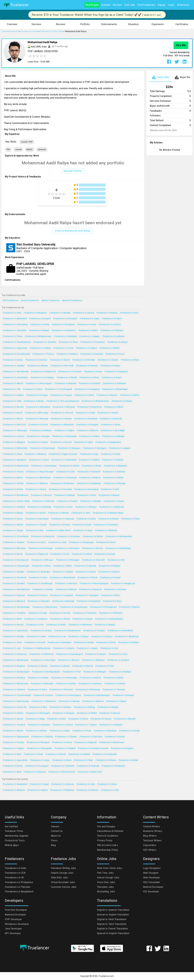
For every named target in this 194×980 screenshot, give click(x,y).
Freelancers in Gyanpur (109, 572)
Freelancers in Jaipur (89, 318)
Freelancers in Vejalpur (13, 748)
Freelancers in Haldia (55, 624)
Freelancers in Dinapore (13, 666)
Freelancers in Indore (111, 318)
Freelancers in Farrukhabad (15, 536)
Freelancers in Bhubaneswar (38, 336)
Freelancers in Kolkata (107, 313)
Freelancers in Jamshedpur (15, 377)
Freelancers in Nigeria (37, 790)
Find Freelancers (146, 5)
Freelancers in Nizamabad (86, 489)
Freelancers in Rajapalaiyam (15, 736)
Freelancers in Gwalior (108, 360)
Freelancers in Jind (11, 648)
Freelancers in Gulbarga (113, 436)
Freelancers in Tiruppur (61, 395)
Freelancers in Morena (82, 666)
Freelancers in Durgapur (87, 424)
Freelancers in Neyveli (129, 607)
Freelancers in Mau (34, 530)
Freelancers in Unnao (105, 642)
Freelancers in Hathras (36, 730)
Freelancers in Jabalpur (13, 365)
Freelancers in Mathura (90, 477)
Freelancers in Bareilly (13, 407)
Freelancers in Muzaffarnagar (39, 471)
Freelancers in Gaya (89, 454)
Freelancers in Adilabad (79, 754)
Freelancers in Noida (39, 324)
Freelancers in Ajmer (110, 424)
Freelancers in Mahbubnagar (97, 695)
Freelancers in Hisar (87, 495)
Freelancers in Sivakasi (13, 542)
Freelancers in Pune (129, 313)
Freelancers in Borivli (12, 412)
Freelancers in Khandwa (38, 601)
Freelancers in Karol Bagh (112, 430)
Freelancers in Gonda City (14, 707)
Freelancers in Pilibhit (86, 713)
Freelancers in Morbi (62, 760)
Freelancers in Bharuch (68, 660)
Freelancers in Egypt (39, 784)
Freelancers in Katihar (43, 589)
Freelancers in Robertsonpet (16, 701)
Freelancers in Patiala (113, 477)
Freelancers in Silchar (37, 666)
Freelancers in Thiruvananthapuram (62, 401)
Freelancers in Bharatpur (14, 548)
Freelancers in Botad (128, 760)
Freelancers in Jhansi (38, 460)
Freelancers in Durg (130, 519)
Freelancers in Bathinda (106, 530)
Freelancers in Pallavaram (41, 654)
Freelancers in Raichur (92, 548)
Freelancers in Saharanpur (64, 436)
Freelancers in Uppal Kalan (15, 760)
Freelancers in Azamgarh (36, 766)
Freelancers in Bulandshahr (62, 577)
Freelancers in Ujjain (83, 442)
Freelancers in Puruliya (13, 742)
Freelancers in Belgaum (35, 454)
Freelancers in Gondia (129, 730)
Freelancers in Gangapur (122, 748)
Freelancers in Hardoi (114, 736)
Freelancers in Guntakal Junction (93, 748)
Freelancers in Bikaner (38, 365)
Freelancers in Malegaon (69, 448)
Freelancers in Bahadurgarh (15, 660)
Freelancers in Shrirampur (67, 548)
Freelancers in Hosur (105, 542)
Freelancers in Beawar (110, 713)
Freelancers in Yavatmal (14, 725)
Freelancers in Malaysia (13, 790)
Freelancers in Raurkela (110, 418)
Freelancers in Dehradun (84, 360)
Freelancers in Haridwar (115, 589)
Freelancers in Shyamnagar (42, 448)
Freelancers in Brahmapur (62, 483)
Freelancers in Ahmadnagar (43, 465)
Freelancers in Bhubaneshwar (95, 401)
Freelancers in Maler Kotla (89, 772)
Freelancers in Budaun (128, 642)
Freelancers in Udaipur (86, 348)
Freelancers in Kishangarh (38, 713)
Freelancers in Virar (71, 671)
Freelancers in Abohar (13, 719)
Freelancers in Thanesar (114, 689)
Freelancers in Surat (87, 324)
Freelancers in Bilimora (87, 430)
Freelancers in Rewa (41, 566)
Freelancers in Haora (32, 389)
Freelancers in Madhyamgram (36, 648)
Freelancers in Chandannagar (16, 607)
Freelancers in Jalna (81, 513)
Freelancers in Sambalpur (59, 642)
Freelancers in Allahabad (114, 383)
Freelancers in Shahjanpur (89, 483)
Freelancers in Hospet (110, 577)
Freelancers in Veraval (35, 642)
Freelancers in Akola (12, 454)
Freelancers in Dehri (56, 719)
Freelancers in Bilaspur (86, 507)
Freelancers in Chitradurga (88, 689)
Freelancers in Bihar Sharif (58, 530)
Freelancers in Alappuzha (42, 536)
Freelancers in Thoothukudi (64, 460)
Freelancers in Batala (113, 677)
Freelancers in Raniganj (63, 713)
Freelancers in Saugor (13, 530)
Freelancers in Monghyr (109, 566)
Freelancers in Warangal (37, 418)
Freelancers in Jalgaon (119, 448)
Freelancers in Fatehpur (94, 630)
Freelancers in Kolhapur (40, 430)
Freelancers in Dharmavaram (62, 772)
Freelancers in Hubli (12, 401)
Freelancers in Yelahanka (62, 766)
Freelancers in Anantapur (68, 536)
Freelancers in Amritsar (36, 360)
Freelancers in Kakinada (43, 501)
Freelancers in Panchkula (14, 577)
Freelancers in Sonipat (59, 524)
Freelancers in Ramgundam (108, 442)
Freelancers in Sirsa (112, 601)
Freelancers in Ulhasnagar (15, 430)
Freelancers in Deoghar (13, 572)
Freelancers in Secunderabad (16, 354)
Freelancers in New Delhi (62, 365)
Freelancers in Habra (37, 689)
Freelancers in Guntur (12, 360)
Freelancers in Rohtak (13, 489)
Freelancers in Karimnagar (40, 548)
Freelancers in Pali (116, 560)
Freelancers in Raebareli (90, 589)
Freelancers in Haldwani (14, 689)
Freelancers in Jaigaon (87, 648)
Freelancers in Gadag (83, 642)
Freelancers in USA (109, 790)
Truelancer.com (106, 976)
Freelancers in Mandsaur (105, 730)
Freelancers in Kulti (109, 489)
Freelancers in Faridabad (65, 336)
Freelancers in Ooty (57, 542)
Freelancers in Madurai (67, 354)
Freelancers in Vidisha (114, 683)
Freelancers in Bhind (12, 619)
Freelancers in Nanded (61, 418)
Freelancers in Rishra (12, 766)
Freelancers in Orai (109, 648)
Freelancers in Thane (12, 336)
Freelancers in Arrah (60, 554)
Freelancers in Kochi (115, 354)
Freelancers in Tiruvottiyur (106, 524)
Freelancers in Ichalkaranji (111, 507)
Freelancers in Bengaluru (63, 324)
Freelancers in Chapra (85, 572)
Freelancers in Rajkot (88, 330)
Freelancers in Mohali (109, 348)
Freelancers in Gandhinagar (39, 583)
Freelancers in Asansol (13, 436)
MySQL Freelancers (50, 300)
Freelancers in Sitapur (78, 636)
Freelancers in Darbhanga (39, 507)
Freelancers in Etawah (108, 519)
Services (117, 5)
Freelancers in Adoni (12, 642)
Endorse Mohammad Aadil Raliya (73, 230)
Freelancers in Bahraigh (63, 601)
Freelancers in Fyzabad (118, 660)
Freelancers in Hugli (37, 613)
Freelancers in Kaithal (65, 683)
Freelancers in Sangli (85, 412)
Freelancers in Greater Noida (16, 501)
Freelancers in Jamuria (63, 648)
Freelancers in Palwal (61, 742)
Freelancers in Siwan (33, 754)
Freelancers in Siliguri (64, 430)
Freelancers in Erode (38, 424)
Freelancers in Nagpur (89, 336)
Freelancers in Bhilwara (36, 483)
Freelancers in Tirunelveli (69, 371)
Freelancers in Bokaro (13, 418)
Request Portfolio (72, 171)
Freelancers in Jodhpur (40, 348)
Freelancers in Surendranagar (73, 607)
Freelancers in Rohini (129, 395)
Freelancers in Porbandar (61, 689)
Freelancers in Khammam (80, 624)
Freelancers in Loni (56, 636)
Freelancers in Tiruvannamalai (16, 695)
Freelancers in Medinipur (93, 660)
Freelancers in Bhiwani (66, 589)
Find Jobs (129, 5)
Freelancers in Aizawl (35, 513)
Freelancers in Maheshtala (15, 448)
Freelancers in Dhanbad (65, 383)
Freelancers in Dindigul (90, 501)
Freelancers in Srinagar (36, 395)
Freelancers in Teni (11, 389)
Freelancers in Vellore (89, 436)
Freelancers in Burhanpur (38, 572)
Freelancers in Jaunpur (41, 630)
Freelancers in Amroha (59, 613)
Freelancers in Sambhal (13, 583)
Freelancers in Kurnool (61, 442)
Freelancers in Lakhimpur (90, 683)
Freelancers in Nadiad (63, 572)
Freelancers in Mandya (69, 701)
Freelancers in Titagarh (85, 725)
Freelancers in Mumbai (59, 313)
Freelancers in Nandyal (13, 636)
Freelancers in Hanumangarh (69, 654)
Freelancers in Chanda (13, 483)
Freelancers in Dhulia (91, 465)
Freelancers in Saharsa (90, 677)
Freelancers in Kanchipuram (15, 560)
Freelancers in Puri (34, 624)
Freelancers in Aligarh (122, 401)
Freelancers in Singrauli (13, 595)
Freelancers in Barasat (41, 495)
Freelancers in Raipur (110, 365)
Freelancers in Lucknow (109, 324)
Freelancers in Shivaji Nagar (114, 389)
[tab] (160, 77)
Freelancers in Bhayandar (61, 424)
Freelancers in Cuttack (108, 412)
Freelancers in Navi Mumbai (15, 371)
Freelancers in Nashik (66, 377)
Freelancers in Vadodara (112, 330)
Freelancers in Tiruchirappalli (58, 389)
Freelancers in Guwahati (92, 354)
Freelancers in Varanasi (87, 365)
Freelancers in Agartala (85, 566)
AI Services (183, 5)
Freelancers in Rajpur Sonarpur (63, 454)
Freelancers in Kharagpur (67, 560)
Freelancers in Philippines (62, 790)
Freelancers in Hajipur (116, 701)
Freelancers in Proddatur (14, 613)
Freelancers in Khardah (124, 719)
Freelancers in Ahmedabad (15, 324)
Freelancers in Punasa (13, 471)
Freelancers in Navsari (13, 624)
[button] (12, 24)
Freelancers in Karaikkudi (88, 601)
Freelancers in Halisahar (39, 725)
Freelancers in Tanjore (114, 501)
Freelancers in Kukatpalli (89, 471)
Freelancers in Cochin (63, 348)
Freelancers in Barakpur (14, 677)
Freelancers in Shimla (59, 619)
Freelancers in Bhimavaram (15, 683)
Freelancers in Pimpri (89, 377)
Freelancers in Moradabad (38, 407)
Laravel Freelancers (30, 300)
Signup (161, 5)
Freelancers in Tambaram (84, 613)
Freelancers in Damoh (55, 754)
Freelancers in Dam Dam (91, 736)
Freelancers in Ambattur (114, 471)
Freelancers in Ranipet (58, 513)
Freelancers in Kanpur (117, 342)
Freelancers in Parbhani (13, 507)
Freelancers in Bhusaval (14, 601)
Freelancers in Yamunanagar (16, 566)
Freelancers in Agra (93, 371)
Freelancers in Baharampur (45, 607)
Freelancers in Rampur (109, 495)
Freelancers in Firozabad (60, 489)
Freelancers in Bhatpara (14, 442)
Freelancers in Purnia (87, 577)
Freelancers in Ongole (82, 619)
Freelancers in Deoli (12, 754)
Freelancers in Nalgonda (85, 742)
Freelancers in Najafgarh (116, 371)
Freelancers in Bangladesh (15, 784)
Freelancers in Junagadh (61, 595)
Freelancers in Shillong (84, 707)
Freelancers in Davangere (94, 448)
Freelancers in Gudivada (88, 766)
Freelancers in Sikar (38, 577)
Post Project (92, 5)
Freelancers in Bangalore (35, 313)
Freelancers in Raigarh (65, 748)
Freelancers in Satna (86, 519)
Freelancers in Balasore (34, 772)
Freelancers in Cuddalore (35, 619)
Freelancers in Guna (118, 654)
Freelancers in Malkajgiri (95, 671)
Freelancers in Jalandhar (45, 342)
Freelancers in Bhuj (37, 707)
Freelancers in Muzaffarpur (38, 477)
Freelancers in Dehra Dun (14, 424)
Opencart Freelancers (72, 300)
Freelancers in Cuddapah (111, 725)
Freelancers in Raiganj (104, 624)
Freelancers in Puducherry (89, 407)
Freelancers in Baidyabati (113, 766)
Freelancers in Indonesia (62, 784)
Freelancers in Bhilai (113, 407)
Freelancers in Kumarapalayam (94, 583)
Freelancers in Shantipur (120, 671)
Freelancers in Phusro (37, 595)
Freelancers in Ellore (110, 595)
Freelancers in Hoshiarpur (14, 654)
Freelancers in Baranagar (37, 519)
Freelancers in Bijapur (13, 513)
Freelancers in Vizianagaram (103, 607)
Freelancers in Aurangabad (87, 389)
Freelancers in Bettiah (13, 730)
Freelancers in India (85, 784)
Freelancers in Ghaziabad (14, 330)
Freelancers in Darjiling (42, 736)
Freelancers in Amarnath (93, 560)
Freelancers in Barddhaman (15, 495)
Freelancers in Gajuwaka (62, 519)
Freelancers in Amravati (62, 412)
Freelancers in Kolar (82, 730)
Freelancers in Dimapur (123, 695)
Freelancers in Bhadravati (126, 636)
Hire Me (181, 45)
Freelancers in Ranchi (59, 360)
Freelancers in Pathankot (110, 613)
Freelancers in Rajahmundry (15, 465)
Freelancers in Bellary (12, 477)
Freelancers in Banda (59, 666)
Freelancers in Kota (129, 360)
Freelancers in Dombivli (89, 383)
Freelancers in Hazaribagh (43, 660)
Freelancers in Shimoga (114, 483)
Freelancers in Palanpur (66, 736)
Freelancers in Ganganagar (81, 542)
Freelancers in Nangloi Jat (122, 583)
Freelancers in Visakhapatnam (16, 342)
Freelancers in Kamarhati (65, 477)
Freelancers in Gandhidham (120, 630)
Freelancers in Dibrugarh (38, 742)
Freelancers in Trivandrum (92, 342)
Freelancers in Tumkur (36, 489)
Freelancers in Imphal (81, 554)
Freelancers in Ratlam (93, 536)
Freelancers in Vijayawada (15, 348)
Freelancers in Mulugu (64, 495)
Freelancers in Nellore (89, 460)
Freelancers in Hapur (83, 530)
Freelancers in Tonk (104, 666)
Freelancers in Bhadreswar (112, 742)
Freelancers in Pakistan (87, 790)
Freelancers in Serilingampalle (45, 671)
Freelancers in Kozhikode (85, 418)
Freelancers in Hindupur (60, 707)
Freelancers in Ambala (38, 677)
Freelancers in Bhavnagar (36, 412)
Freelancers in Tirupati (36, 524)
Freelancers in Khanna (106, 760)
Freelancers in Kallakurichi (43, 371)
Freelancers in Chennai (83, 313)
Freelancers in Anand (43, 695)
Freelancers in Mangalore (14, 460)
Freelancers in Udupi (36, 636)
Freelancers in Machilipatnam (16, 589)
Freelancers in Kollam (69, 465)
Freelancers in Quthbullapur (118, 548)
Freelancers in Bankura (92, 701)
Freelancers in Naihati (13, 524)
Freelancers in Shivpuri (101, 636)
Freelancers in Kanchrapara (68, 695)
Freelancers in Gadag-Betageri (109, 619)
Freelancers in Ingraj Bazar (15, 630)
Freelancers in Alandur (95, 654)
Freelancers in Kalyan (111, 377)
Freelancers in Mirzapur (42, 560)
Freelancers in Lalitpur (59, 730)
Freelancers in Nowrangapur (39, 383)
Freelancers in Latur (65, 471)
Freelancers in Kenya (107, 784)
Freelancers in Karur (36, 542)
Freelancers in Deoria (78, 719)
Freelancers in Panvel (62, 725)
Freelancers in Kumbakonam (67, 630)
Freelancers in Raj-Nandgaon (16, 671)
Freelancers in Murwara (66, 583)
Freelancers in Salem (84, 395)
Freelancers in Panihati (112, 460)
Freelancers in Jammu (38, 442)
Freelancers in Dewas (12, 519)
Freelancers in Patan (83, 760)
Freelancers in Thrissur (43, 354)
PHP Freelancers (10, 300)
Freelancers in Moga (35, 719)
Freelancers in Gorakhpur (42, 377)
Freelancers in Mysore (107, 395)
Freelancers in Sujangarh (87, 595)
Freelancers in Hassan (101, 719)
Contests (106, 5)
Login (171, 5)
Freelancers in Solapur (13, 395)
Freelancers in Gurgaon (39, 318)
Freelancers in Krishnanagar (64, 677)
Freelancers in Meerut (13, 383)
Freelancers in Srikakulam (104, 754)
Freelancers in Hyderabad (14, 318)
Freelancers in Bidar (62, 566)
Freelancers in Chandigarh (65, 318)
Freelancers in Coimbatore (63, 330)
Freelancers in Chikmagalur (39, 748)
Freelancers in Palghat (108, 707)
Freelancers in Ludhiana (113, 336)
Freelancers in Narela (33, 401)
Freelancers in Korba (110, 454)
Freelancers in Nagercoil (36, 554)
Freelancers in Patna (68, 342)
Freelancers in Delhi (12, 313)
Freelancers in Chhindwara (44, 701)
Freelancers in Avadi (82, 524)
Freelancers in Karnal (12, 554)
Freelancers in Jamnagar (38, 436)
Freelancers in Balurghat (42, 683)
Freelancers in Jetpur (39, 760)
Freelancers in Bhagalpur (115, 465)
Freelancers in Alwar (63, 507)
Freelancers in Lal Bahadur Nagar (108, 513)
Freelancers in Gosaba (105, 554)
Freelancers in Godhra (13, 713)
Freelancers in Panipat (67, 501)
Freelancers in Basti (12, 772)
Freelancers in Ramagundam (118, 536)
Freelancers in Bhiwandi (63, 407)
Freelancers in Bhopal (39, 330)
